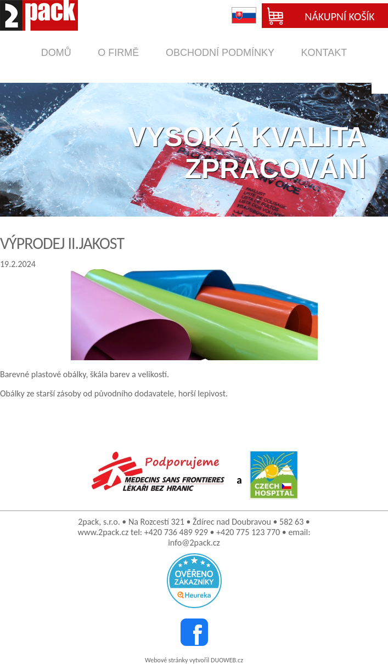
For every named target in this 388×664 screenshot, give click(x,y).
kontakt (324, 52)
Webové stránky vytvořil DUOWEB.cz (194, 660)
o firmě (118, 52)
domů (56, 52)
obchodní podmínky (220, 52)
